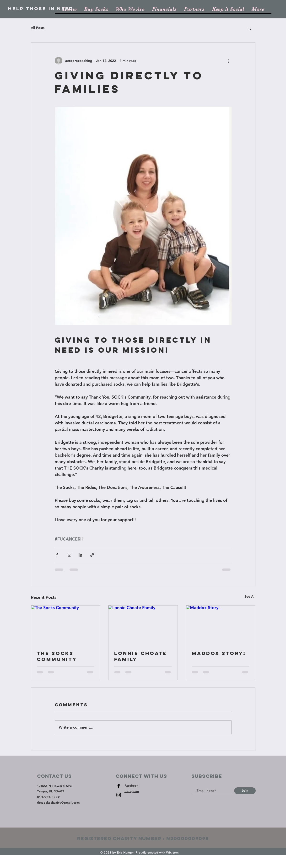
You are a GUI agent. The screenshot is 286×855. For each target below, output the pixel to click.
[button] (249, 28)
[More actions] (229, 61)
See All (249, 596)
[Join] (245, 790)
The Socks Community (57, 656)
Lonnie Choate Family (140, 656)
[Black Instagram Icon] (119, 795)
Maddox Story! (219, 653)
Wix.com (172, 852)
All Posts (37, 28)
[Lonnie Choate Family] (143, 625)
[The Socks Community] (65, 625)
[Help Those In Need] (40, 9)
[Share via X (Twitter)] (68, 555)
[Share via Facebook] (57, 555)
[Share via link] (92, 555)
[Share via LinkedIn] (80, 555)
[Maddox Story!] (220, 625)
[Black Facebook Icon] (119, 786)
